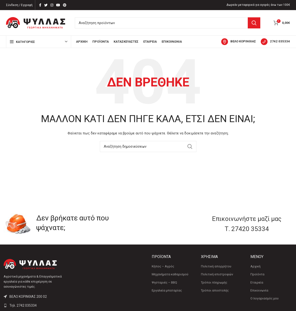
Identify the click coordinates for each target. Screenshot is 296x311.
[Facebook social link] (40, 5)
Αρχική (255, 266)
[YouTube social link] (58, 5)
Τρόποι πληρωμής (214, 282)
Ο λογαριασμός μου (264, 298)
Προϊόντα (257, 274)
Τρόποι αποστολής (215, 290)
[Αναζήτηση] (167, 22)
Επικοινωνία (259, 290)
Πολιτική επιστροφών (217, 274)
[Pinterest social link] (65, 5)
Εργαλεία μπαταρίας (167, 290)
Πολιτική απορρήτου (216, 266)
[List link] (37, 305)
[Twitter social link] (46, 5)
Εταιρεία (256, 282)
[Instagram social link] (52, 5)
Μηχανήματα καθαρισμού (170, 274)
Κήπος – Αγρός (163, 266)
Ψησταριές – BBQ (164, 282)
